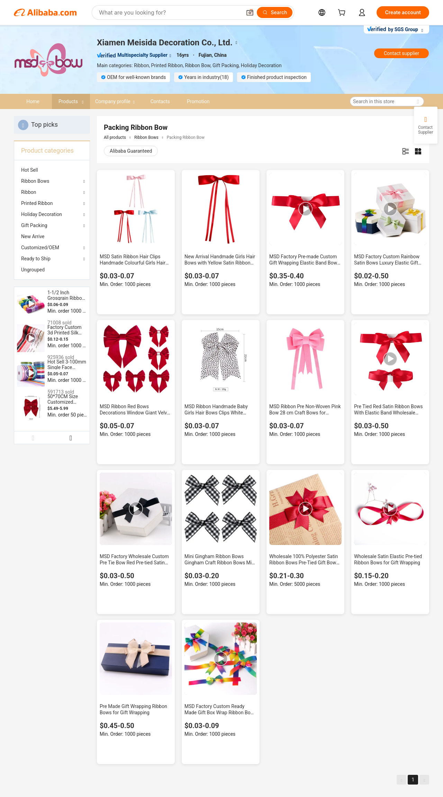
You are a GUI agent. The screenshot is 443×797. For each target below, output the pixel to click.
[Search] (274, 12)
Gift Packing (34, 225)
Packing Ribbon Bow (186, 137)
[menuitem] (52, 170)
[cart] (343, 13)
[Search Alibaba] (169, 12)
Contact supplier (401, 53)
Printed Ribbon (37, 203)
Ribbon (28, 192)
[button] (250, 12)
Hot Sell (29, 170)
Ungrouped (33, 269)
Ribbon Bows (35, 181)
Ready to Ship (36, 258)
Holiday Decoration (41, 214)
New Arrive (33, 236)
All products (115, 137)
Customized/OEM (40, 247)
